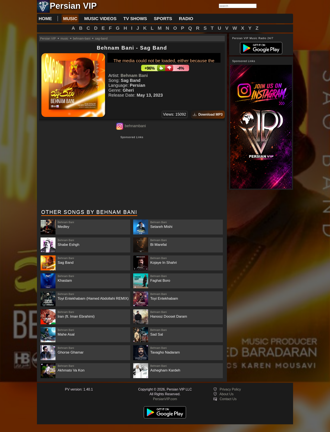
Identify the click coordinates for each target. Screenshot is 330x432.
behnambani (135, 126)
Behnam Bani (134, 75)
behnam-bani (82, 38)
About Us (226, 394)
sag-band (101, 38)
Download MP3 (208, 114)
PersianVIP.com (165, 399)
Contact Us (228, 399)
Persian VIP (48, 38)
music (70, 18)
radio (186, 18)
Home (45, 18)
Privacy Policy (230, 389)
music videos (100, 18)
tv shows (135, 18)
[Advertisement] (132, 173)
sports (163, 18)
